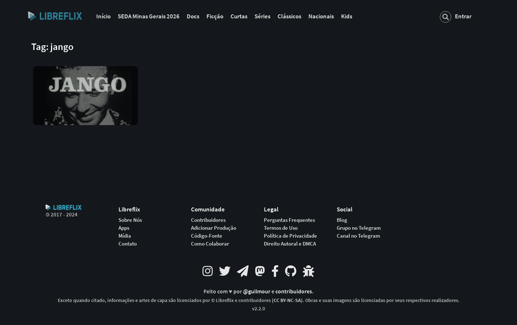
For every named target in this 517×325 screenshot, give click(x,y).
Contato (127, 244)
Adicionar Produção (213, 228)
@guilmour (257, 291)
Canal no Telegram (358, 236)
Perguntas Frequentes (289, 220)
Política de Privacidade (290, 236)
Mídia (124, 236)
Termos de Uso (281, 228)
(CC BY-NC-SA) (287, 300)
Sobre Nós (130, 220)
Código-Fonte (206, 236)
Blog (342, 220)
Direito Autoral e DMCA (290, 244)
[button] (85, 90)
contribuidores (293, 291)
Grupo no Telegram (359, 228)
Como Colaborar (210, 244)
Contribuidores (208, 220)
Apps (123, 228)
